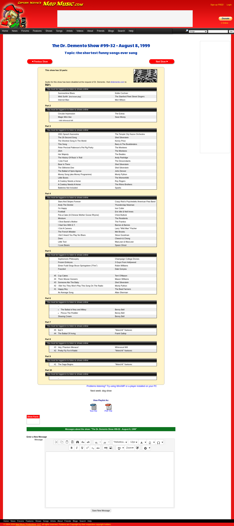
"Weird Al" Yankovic (123, 330)
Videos (79, 31)
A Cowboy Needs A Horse (69, 184)
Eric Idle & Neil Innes (124, 211)
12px (132, 442)
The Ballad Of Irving (67, 333)
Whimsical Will (121, 347)
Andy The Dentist (65, 205)
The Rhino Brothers (123, 184)
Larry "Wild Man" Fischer (126, 228)
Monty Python (121, 174)
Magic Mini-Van (65, 117)
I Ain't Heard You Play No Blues (72, 235)
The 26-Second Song (67, 137)
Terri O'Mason (121, 276)
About (90, 31)
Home (5, 31)
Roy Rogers (120, 181)
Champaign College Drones (127, 259)
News (14, 31)
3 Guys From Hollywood (125, 262)
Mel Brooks (120, 232)
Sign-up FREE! (217, 5)
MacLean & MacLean (124, 242)
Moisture (62, 218)
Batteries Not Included (68, 188)
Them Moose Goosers (68, 279)
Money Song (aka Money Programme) (75, 174)
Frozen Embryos (65, 262)
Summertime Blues (66, 93)
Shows (49, 31)
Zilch (60, 151)
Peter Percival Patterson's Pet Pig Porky (75, 147)
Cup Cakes (63, 276)
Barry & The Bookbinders (126, 144)
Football (61, 211)
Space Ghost (120, 245)
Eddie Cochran (121, 93)
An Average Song (65, 292)
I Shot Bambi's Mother (68, 222)
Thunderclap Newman (124, 205)
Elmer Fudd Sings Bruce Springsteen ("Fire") (77, 265)
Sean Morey (120, 117)
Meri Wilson (120, 100)
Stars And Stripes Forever (69, 201)
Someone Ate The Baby (68, 282)
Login (229, 5)
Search (121, 31)
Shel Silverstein (122, 137)
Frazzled (62, 269)
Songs (59, 31)
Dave (60, 238)
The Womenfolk (122, 178)
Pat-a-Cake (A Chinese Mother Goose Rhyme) (78, 215)
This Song (62, 144)
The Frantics (120, 222)
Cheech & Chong (122, 238)
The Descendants (123, 161)
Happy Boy (63, 289)
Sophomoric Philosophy (68, 259)
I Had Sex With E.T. (66, 225)
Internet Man (63, 100)
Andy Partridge (121, 157)
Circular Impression (66, 114)
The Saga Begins (65, 364)
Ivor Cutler (119, 208)
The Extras (120, 114)
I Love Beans (64, 245)
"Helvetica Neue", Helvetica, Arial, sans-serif (120, 442)
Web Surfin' (63, 96)
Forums (25, 31)
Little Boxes (63, 178)
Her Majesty (63, 154)
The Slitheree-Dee (66, 168)
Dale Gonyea (120, 269)
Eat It (60, 330)
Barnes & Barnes (122, 225)
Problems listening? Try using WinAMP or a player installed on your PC (122, 386)
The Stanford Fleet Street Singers (130, 96)
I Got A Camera (65, 228)
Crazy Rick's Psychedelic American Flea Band (135, 201)
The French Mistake (67, 232)
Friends (100, 31)
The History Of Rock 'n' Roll (70, 157)
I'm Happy (62, 208)
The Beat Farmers (123, 289)
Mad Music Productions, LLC (28, 524)
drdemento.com (117, 82)
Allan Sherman (121, 292)
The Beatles (120, 154)
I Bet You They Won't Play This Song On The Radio (80, 286)
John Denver (120, 171)
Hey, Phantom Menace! (68, 347)
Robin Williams (121, 265)
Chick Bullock (121, 215)
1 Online (224, 23)
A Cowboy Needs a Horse (69, 181)
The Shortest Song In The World (72, 141)
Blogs (111, 31)
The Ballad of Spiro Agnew (69, 171)
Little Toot (62, 242)
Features (37, 31)
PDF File (108, 411)
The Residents (121, 218)
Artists (69, 31)
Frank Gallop (120, 333)
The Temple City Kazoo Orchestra (130, 134)
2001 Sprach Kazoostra (68, 134)
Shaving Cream (65, 316)
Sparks (118, 188)
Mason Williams (122, 279)
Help (131, 31)
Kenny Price (120, 141)
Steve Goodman (122, 235)
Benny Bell (119, 309)
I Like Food (63, 161)
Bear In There (64, 164)
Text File (93, 411)
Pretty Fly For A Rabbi (67, 350)
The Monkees (121, 147)
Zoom (129, 447)
